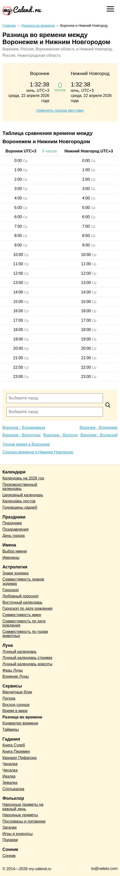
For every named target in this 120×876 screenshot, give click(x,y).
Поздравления (15, 529)
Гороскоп (10, 590)
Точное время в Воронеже (26, 444)
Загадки (9, 827)
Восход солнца (16, 705)
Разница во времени (22, 717)
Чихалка (10, 764)
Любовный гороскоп (20, 596)
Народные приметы (20, 815)
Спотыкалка (13, 789)
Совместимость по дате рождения (24, 623)
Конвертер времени (20, 723)
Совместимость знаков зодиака (23, 581)
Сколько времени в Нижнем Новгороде (37, 452)
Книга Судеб (13, 745)
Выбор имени (14, 551)
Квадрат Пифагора (19, 758)
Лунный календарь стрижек (27, 658)
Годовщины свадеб (19, 507)
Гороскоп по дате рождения (27, 608)
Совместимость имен (21, 615)
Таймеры (10, 729)
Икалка (8, 776)
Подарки (10, 840)
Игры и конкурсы (17, 834)
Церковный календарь (22, 495)
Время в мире (15, 711)
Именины (11, 558)
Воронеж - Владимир (99, 427)
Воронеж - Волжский (99, 435)
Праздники (12, 523)
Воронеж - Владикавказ (23, 427)
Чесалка (10, 770)
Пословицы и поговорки (24, 821)
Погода (8, 698)
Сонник (9, 856)
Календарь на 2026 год (23, 478)
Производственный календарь (19, 486)
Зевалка (9, 783)
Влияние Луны (15, 676)
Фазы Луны (12, 670)
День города (13, 536)
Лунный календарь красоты (27, 664)
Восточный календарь (22, 602)
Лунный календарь (19, 652)
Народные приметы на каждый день (22, 806)
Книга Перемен (16, 751)
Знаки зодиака (15, 573)
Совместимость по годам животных (25, 634)
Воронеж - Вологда (60, 435)
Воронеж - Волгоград (21, 435)
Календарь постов (18, 501)
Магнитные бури (17, 692)
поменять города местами (59, 110)
